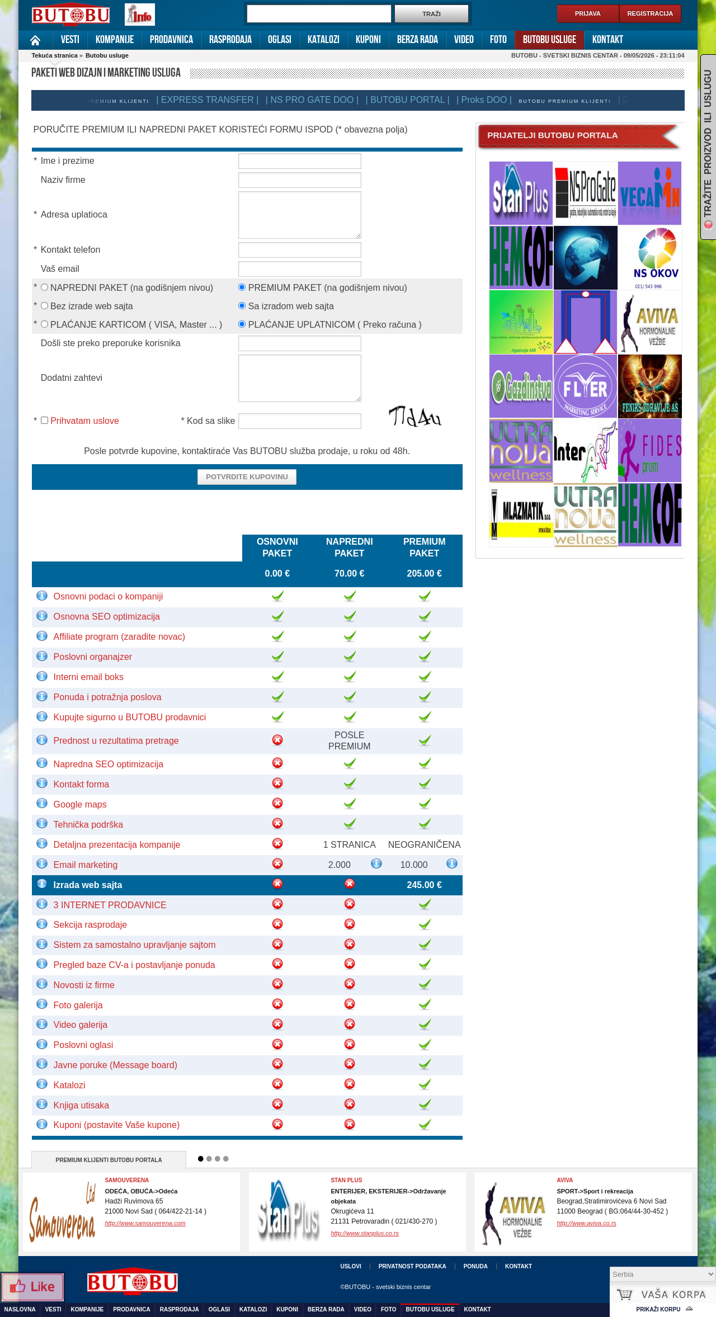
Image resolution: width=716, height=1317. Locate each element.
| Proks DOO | (492, 100)
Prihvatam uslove (84, 421)
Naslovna (35, 40)
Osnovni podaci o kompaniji (108, 596)
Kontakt (607, 39)
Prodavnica (171, 39)
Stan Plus (346, 1180)
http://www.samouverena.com (145, 1223)
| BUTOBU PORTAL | (416, 100)
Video (464, 39)
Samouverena (127, 1180)
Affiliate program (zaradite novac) (119, 636)
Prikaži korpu (659, 1309)
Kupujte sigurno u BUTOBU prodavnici (130, 717)
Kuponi (368, 39)
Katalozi (324, 39)
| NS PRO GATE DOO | (320, 100)
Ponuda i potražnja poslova (108, 697)
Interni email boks (89, 677)
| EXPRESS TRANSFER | (215, 100)
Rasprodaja (230, 39)
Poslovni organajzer (93, 657)
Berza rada (417, 39)
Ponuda (476, 1266)
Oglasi (279, 39)
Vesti (70, 39)
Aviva (565, 1180)
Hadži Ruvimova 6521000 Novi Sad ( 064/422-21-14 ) (155, 1201)
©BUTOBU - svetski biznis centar (385, 1286)
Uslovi (350, 1266)
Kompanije (115, 39)
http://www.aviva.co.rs (586, 1223)
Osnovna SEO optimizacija (107, 616)
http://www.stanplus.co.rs (365, 1233)
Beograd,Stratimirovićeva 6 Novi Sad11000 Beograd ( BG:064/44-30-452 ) (612, 1201)
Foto (498, 39)
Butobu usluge (549, 39)
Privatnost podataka (412, 1266)
